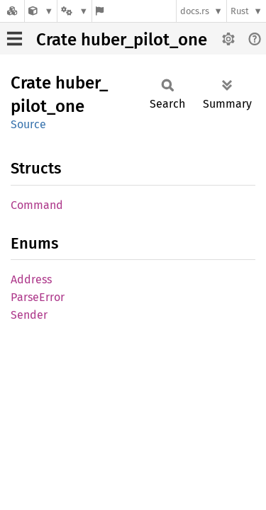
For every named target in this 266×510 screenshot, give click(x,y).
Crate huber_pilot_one (121, 40)
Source (28, 124)
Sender (29, 315)
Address (31, 279)
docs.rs (194, 11)
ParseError (38, 297)
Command (37, 205)
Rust (240, 11)
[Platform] (74, 11)
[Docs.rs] (12, 11)
